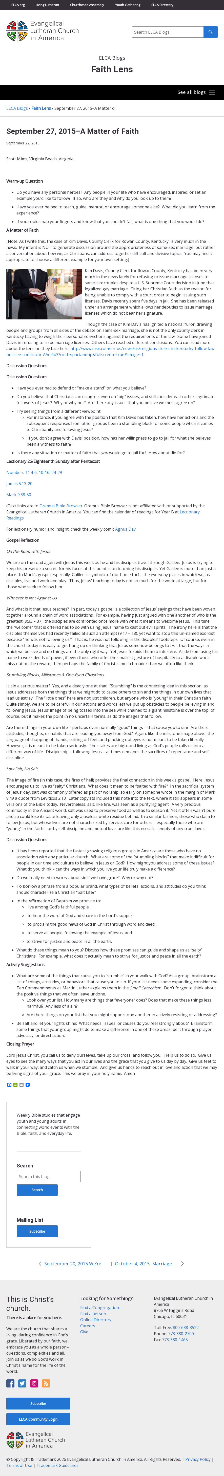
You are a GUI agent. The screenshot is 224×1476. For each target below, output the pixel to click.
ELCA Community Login (38, 1419)
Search (25, 1166)
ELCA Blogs (17, 108)
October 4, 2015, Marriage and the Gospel (146, 1264)
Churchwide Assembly (87, 5)
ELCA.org (18, 5)
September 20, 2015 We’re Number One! (76, 1264)
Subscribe (37, 1231)
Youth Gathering (127, 5)
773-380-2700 (181, 1333)
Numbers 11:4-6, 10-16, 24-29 (34, 472)
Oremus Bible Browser (61, 506)
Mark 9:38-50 (18, 494)
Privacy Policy (198, 1459)
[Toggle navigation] (197, 92)
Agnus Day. (125, 529)
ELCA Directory (162, 5)
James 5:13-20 (19, 483)
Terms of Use (19, 1465)
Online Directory (95, 1319)
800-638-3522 (186, 1327)
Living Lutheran (47, 5)
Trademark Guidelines (57, 1465)
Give (84, 1332)
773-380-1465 (175, 1339)
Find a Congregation (99, 1307)
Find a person (93, 1313)
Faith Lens (41, 108)
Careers (87, 1326)
